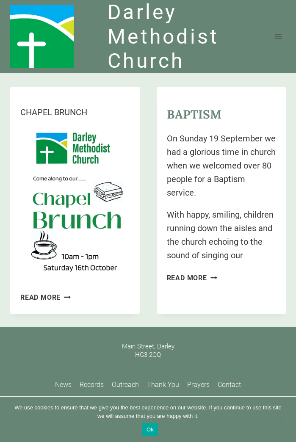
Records (92, 385)
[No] (285, 419)
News (63, 385)
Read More (45, 297)
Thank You (163, 385)
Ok (150, 429)
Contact (229, 385)
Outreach (125, 385)
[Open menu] (278, 36)
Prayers (198, 385)
